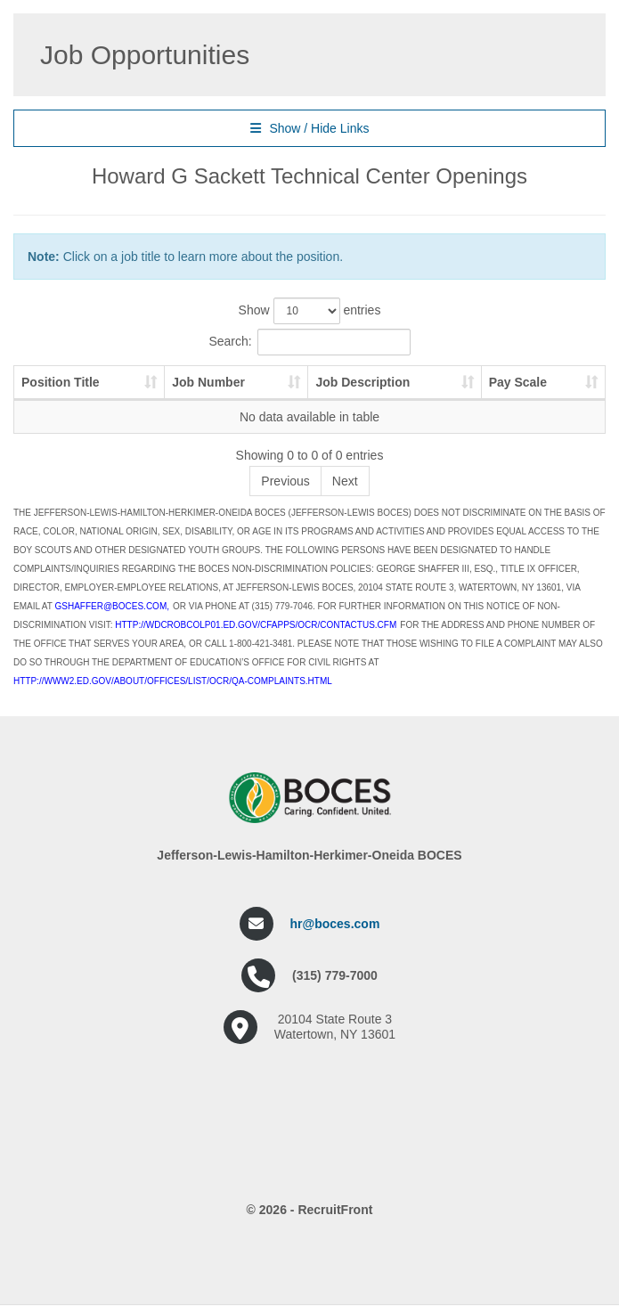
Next (345, 481)
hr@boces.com (335, 924)
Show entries (310, 311)
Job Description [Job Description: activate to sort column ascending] (362, 382)
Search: (309, 342)
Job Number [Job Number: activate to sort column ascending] (208, 382)
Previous (285, 481)
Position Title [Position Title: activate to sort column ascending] (60, 382)
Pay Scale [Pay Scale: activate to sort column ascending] (518, 382)
